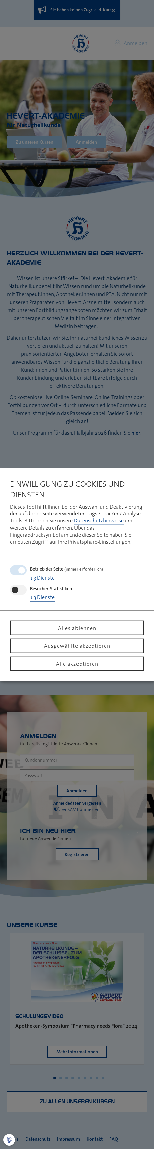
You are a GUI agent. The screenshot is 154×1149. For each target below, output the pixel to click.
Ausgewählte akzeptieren (77, 645)
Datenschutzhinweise (99, 520)
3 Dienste (42, 577)
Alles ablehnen (77, 627)
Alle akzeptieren (77, 663)
